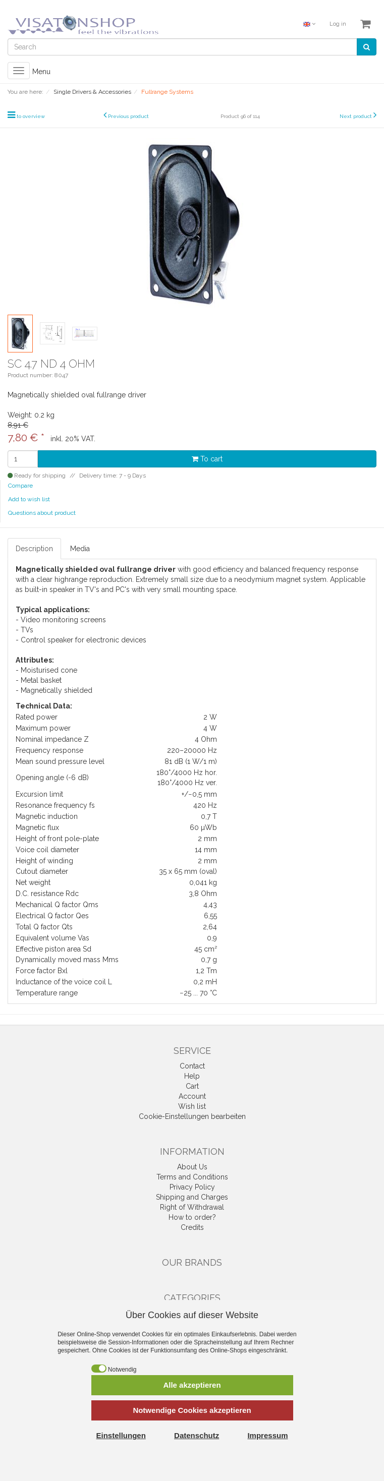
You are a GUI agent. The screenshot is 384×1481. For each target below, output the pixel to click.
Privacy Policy (192, 1187)
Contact (192, 1066)
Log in (338, 24)
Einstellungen (121, 1435)
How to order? (192, 1217)
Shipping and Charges (192, 1197)
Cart (192, 1086)
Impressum (267, 1435)
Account (192, 1096)
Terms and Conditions (192, 1177)
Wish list (192, 1106)
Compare (20, 485)
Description (34, 549)
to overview (31, 116)
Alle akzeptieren (192, 1385)
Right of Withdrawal (192, 1207)
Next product (356, 116)
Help (192, 1076)
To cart (207, 459)
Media (80, 549)
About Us (192, 1167)
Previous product (128, 116)
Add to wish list (29, 499)
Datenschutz (196, 1435)
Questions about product (42, 512)
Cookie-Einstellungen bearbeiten (192, 1116)
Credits (192, 1227)
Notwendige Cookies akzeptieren (192, 1410)
